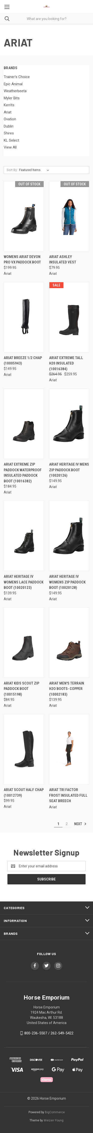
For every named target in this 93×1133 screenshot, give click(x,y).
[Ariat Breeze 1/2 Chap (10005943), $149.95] (24, 317)
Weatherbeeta (15, 91)
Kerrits (9, 105)
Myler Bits (12, 98)
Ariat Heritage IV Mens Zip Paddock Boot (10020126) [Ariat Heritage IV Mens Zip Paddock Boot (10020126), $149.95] (69, 470)
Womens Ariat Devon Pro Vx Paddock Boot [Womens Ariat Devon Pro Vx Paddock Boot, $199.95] (22, 260)
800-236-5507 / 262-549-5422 (48, 1033)
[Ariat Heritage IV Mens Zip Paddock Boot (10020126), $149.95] (69, 423)
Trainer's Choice (17, 77)
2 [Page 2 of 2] (67, 824)
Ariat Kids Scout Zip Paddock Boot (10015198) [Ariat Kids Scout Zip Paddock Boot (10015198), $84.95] (21, 689)
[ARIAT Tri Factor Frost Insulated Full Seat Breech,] (69, 749)
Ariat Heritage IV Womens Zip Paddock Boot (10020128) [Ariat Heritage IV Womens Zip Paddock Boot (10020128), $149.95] (67, 582)
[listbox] (35, 170)
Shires (9, 133)
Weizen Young (53, 1120)
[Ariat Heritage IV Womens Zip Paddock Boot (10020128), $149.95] (69, 536)
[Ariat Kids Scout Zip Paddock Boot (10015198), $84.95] (24, 642)
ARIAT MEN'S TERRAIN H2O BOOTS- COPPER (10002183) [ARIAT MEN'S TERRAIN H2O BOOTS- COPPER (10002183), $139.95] (66, 689)
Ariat (7, 112)
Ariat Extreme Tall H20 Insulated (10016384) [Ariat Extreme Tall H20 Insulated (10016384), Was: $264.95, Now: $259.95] (66, 363)
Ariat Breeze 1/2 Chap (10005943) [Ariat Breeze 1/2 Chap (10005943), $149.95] (23, 361)
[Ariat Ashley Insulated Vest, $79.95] (69, 216)
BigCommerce (55, 1112)
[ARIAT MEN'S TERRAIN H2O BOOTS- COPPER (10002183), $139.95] (69, 642)
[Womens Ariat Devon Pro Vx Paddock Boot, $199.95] (24, 216)
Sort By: (12, 170)
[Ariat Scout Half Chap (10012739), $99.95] (24, 749)
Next (80, 823)
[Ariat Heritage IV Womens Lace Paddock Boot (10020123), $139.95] (24, 536)
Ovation (10, 119)
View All (10, 147)
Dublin (8, 126)
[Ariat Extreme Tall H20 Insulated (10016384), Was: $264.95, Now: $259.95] (69, 317)
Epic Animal (13, 84)
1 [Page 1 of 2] (58, 824)
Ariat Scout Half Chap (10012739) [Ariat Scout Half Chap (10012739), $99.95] (24, 793)
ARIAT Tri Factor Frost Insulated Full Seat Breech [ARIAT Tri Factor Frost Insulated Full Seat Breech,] (68, 795)
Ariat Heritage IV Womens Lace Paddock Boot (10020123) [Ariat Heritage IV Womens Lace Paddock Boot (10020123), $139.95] (23, 582)
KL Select (11, 140)
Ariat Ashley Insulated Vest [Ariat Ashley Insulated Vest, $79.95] (62, 260)
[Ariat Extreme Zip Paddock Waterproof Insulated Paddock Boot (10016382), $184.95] (24, 423)
